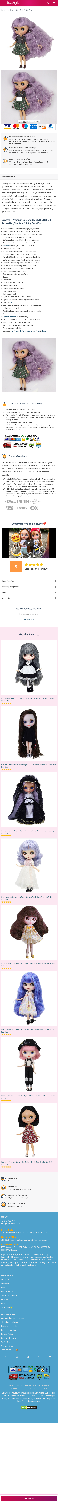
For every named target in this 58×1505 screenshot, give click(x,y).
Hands (5, 237)
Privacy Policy (7, 1291)
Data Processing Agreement (29, 1401)
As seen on (7, 246)
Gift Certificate (7, 1342)
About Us (5, 1279)
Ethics (53, 1393)
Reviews (4, 1299)
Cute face (29, 10)
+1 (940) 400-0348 (8, 1221)
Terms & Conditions (9, 1295)
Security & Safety (8, 1338)
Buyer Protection (8, 1330)
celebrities (14, 302)
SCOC (27, 1395)
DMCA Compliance (21, 1393)
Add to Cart (29, 1498)
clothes (37, 331)
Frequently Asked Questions (13, 1318)
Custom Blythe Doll (16, 10)
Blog (3, 1287)
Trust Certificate (37, 1393)
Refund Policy (7, 1334)
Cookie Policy (27, 1398)
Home (3, 10)
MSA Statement (14, 1398)
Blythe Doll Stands (10, 317)
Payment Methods (9, 1326)
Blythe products (18, 331)
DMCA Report (7, 1393)
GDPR (47, 1393)
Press (3, 1303)
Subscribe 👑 (7, 1307)
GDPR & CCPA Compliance (45, 1398)
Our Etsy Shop (7, 1346)
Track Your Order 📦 (9, 1350)
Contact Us (5, 1283)
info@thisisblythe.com (10, 1223)
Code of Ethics (37, 1395)
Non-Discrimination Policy (14, 1395)
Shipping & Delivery (9, 1322)
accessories (29, 331)
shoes (43, 331)
